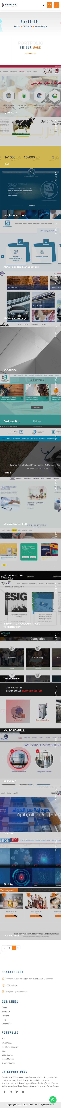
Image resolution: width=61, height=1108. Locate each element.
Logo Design (7, 1056)
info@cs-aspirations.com (16, 998)
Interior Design (8, 1064)
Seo (3, 1052)
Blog (4, 1021)
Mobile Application (10, 1048)
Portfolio (28, 26)
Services (5, 1017)
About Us (6, 1013)
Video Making (8, 1060)
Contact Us (6, 1025)
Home (17, 26)
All (3, 1040)
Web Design (7, 1044)
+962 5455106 (11, 991)
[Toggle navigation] (56, 5)
